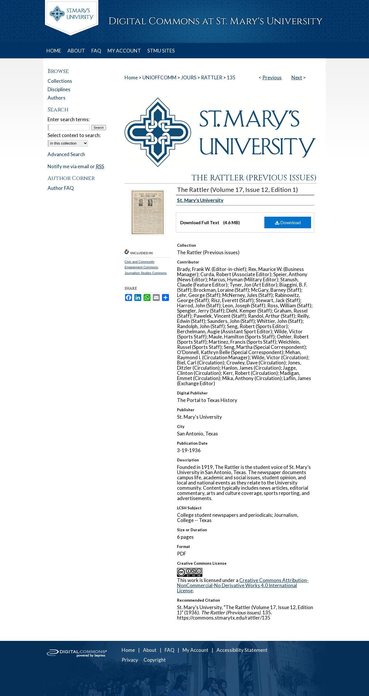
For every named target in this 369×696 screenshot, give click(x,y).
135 (231, 77)
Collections (60, 81)
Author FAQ (61, 188)
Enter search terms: (69, 119)
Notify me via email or (76, 166)
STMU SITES (161, 51)
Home (131, 77)
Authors (56, 98)
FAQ (169, 650)
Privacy (130, 660)
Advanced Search (66, 154)
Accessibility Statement (242, 650)
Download (288, 222)
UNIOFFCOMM (159, 77)
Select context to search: (74, 135)
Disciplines (59, 89)
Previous (272, 77)
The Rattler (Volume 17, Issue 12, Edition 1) (237, 189)
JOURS (188, 77)
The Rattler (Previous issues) (254, 178)
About (150, 650)
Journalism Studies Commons (146, 273)
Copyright (155, 660)
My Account (195, 650)
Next (296, 77)
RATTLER (211, 77)
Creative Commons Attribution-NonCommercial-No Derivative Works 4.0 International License (242, 585)
